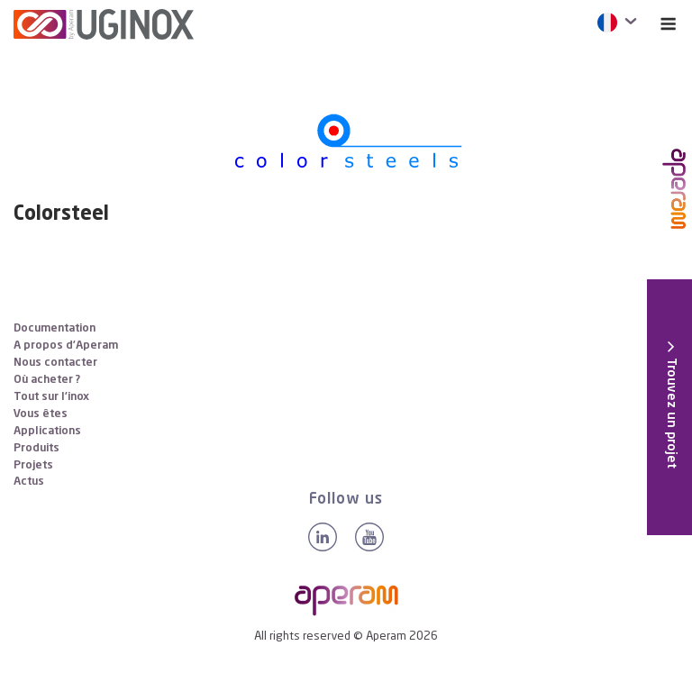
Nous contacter (55, 362)
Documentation (55, 328)
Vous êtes (41, 414)
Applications (47, 431)
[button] (671, 404)
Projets (33, 465)
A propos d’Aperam (66, 345)
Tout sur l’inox (51, 397)
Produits (36, 448)
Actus (29, 481)
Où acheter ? (47, 380)
